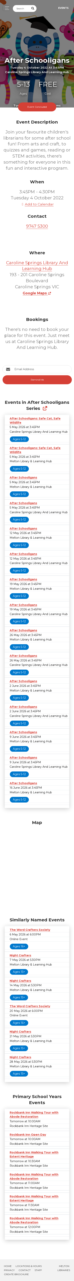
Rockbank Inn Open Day (28, 1134)
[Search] (21, 8)
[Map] (37, 868)
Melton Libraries (63, 1268)
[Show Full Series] (45, 408)
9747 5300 (37, 226)
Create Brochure (16, 1274)
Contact (25, 1270)
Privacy (9, 1270)
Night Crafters (20, 955)
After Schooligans (23, 477)
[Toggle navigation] (6, 8)
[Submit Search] (33, 8)
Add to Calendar (37, 204)
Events (63, 7)
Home (8, 1266)
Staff (38, 1270)
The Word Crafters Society (30, 930)
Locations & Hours (29, 1266)
